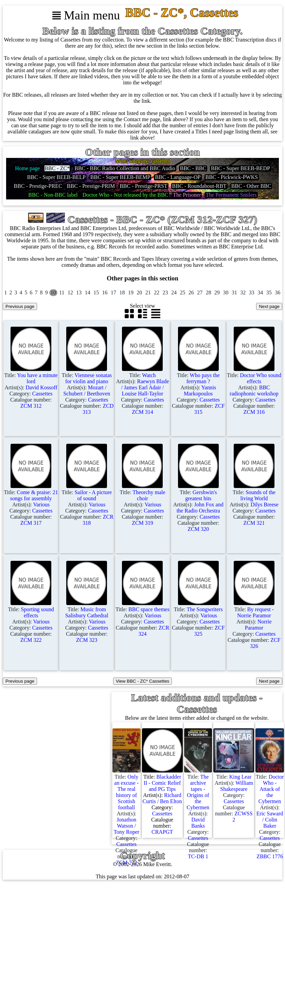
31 (234, 292)
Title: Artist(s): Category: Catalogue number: (30, 387)
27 (199, 292)
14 (87, 292)
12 (70, 292)
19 (130, 292)
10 (53, 292)
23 (165, 292)
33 (251, 292)
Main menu (86, 15)
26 (191, 292)
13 (79, 292)
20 (139, 292)
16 (105, 292)
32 (243, 292)
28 (208, 292)
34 (260, 292)
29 (217, 292)
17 (113, 292)
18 (122, 292)
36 (277, 292)
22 (156, 292)
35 (269, 292)
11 (61, 292)
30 (226, 292)
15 (96, 292)
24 (174, 292)
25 (182, 292)
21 (148, 292)
